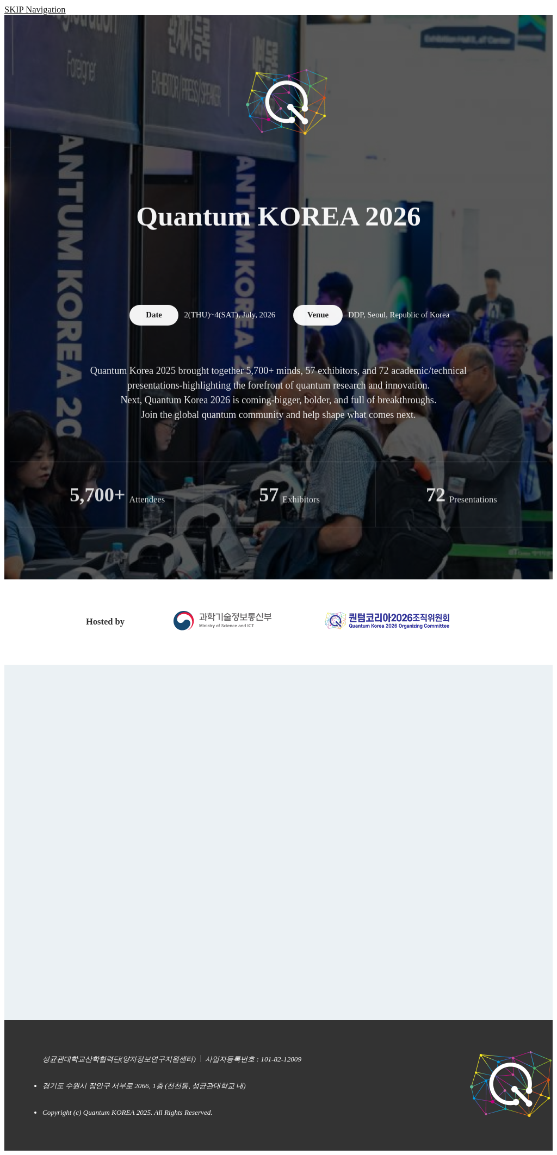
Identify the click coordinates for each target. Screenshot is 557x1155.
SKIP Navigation (35, 9)
